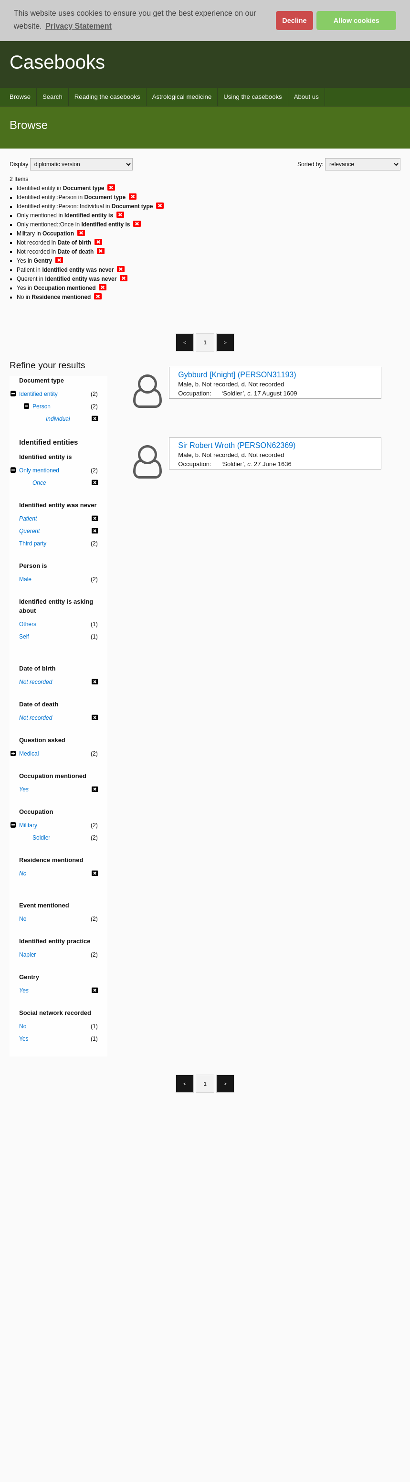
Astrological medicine (182, 96)
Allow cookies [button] (356, 20)
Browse (20, 96)
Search (52, 96)
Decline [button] (294, 20)
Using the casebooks (252, 96)
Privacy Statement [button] (78, 26)
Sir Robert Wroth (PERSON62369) (236, 445)
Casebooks (57, 62)
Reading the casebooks (107, 96)
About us (306, 96)
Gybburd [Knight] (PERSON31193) (237, 375)
